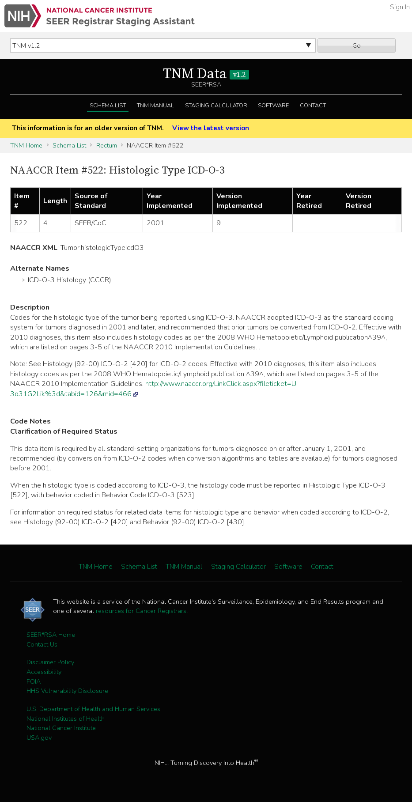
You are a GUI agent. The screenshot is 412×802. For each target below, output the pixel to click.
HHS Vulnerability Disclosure (67, 690)
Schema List (108, 106)
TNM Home (26, 145)
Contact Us (41, 644)
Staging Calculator (216, 106)
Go (356, 45)
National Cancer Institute (61, 727)
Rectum (106, 145)
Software (273, 106)
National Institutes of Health (65, 718)
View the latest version (210, 128)
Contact (313, 106)
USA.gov (39, 737)
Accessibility (43, 671)
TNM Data (206, 74)
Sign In (400, 7)
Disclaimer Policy (50, 662)
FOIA (33, 681)
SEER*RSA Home (50, 634)
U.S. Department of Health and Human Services (93, 708)
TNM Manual (155, 106)
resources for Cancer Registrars (141, 610)
